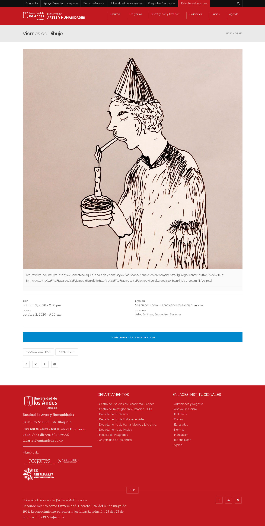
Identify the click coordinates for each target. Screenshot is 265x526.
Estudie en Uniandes (194, 3)
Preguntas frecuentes (162, 3)
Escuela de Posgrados (113, 434)
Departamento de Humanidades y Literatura (128, 424)
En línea (148, 314)
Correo (178, 419)
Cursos (216, 14)
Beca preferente (93, 3)
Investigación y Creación (165, 14)
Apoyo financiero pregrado (60, 3)
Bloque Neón (182, 440)
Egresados (181, 424)
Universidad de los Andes (126, 3)
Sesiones (175, 314)
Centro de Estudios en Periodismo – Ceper (126, 404)
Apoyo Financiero (185, 409)
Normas (179, 429)
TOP (132, 490)
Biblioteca (180, 414)
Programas (136, 14)
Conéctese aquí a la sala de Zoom (132, 337)
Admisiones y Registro (188, 404)
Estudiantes (195, 14)
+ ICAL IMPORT (66, 351)
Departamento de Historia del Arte (121, 419)
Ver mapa (198, 305)
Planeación (181, 434)
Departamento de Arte (113, 414)
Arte (138, 314)
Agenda (233, 14)
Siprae (178, 445)
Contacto (31, 3)
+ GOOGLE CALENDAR (38, 351)
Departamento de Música (115, 429)
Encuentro (161, 314)
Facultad (115, 14)
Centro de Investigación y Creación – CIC (125, 409)
